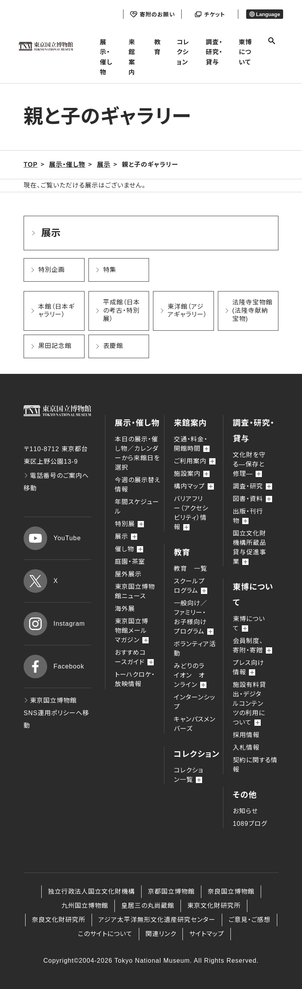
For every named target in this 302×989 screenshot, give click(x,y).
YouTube (52, 538)
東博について (245, 52)
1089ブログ (250, 823)
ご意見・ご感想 (249, 919)
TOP (31, 164)
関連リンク (160, 934)
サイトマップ (206, 934)
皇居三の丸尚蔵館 (147, 905)
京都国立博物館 (171, 891)
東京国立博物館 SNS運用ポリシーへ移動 (56, 713)
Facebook (54, 666)
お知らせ (245, 811)
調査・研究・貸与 (214, 52)
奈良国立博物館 (231, 891)
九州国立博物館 (84, 905)
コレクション (183, 52)
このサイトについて (105, 934)
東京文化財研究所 (214, 905)
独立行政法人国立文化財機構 (91, 891)
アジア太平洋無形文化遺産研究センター (156, 919)
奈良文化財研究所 (58, 919)
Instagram (54, 624)
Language (264, 14)
